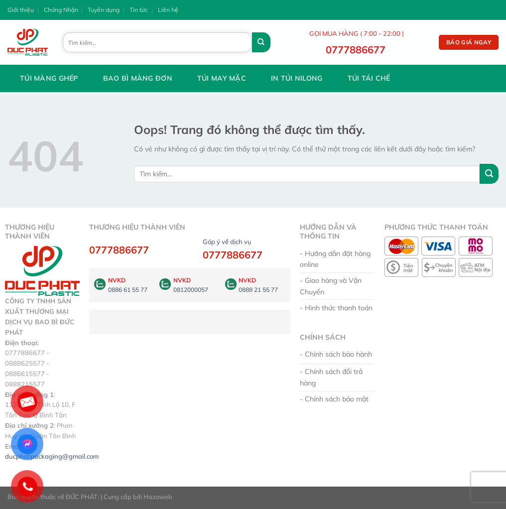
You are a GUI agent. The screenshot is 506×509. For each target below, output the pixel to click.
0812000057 (190, 289)
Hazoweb (157, 497)
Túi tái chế (369, 78)
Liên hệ (168, 9)
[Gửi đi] (261, 42)
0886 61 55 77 (127, 289)
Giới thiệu (20, 9)
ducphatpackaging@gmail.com (52, 456)
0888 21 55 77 (258, 289)
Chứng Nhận (61, 9)
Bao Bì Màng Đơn (137, 78)
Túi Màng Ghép (49, 78)
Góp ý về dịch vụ (227, 242)
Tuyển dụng (104, 9)
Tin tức (138, 9)
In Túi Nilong (297, 78)
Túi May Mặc (221, 78)
